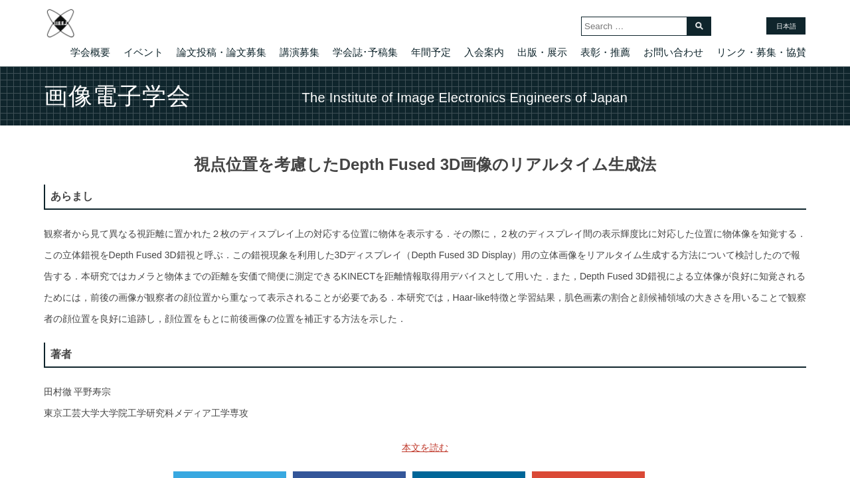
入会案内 (484, 52)
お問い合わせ (673, 52)
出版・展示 (542, 52)
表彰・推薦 (605, 52)
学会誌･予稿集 (365, 52)
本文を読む (425, 447)
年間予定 (431, 52)
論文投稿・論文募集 (221, 52)
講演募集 (299, 52)
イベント (143, 52)
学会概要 (90, 52)
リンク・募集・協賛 (761, 52)
